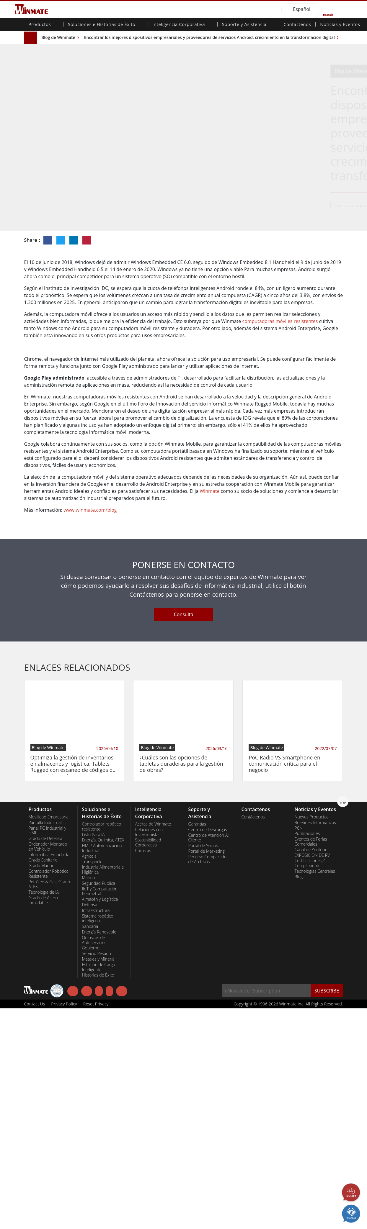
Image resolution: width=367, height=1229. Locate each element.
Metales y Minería (98, 1179)
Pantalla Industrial (45, 1043)
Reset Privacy (96, 1225)
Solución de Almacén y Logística (275, 206)
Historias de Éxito (98, 1195)
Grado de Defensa (46, 1059)
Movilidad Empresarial (49, 1037)
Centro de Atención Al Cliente (208, 1058)
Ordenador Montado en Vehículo (48, 1067)
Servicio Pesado (96, 1174)
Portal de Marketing (206, 1071)
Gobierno (91, 1168)
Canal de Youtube (311, 1070)
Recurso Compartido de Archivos (207, 1080)
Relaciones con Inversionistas (149, 1053)
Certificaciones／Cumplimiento (310, 1084)
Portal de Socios (203, 1066)
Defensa (89, 1125)
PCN (299, 1048)
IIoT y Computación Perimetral (100, 1112)
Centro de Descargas (207, 1050)
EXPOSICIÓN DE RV (312, 1076)
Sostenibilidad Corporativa (148, 1063)
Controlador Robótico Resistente (49, 1094)
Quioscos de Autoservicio (93, 1161)
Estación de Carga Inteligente (98, 1188)
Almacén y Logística (100, 1120)
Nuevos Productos (312, 1037)
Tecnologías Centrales (315, 1092)
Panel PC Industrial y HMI (47, 1051)
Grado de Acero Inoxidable (43, 1121)
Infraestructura (96, 1131)
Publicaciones (307, 1054)
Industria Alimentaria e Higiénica (103, 1090)
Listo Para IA (93, 1055)
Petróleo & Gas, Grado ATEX (49, 1105)
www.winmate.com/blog (90, 730)
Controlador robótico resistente (101, 1047)
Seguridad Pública (98, 1104)
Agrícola (89, 1076)
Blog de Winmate (58, 37)
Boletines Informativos (315, 1043)
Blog (299, 1097)
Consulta (183, 835)
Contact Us (34, 1225)
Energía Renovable (99, 1152)
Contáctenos (297, 25)
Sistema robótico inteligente (97, 1139)
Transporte (92, 1082)
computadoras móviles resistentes (280, 321)
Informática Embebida (49, 1075)
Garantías (197, 1044)
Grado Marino (42, 1086)
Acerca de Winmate (153, 1044)
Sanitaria (90, 1147)
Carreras (143, 1071)
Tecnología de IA (44, 1112)
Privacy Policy (64, 1225)
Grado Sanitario (43, 1080)
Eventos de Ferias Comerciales (311, 1062)
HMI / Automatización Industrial (102, 1069)
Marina (88, 1098)
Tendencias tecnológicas (230, 206)
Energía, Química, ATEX (103, 1060)
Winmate (209, 711)
